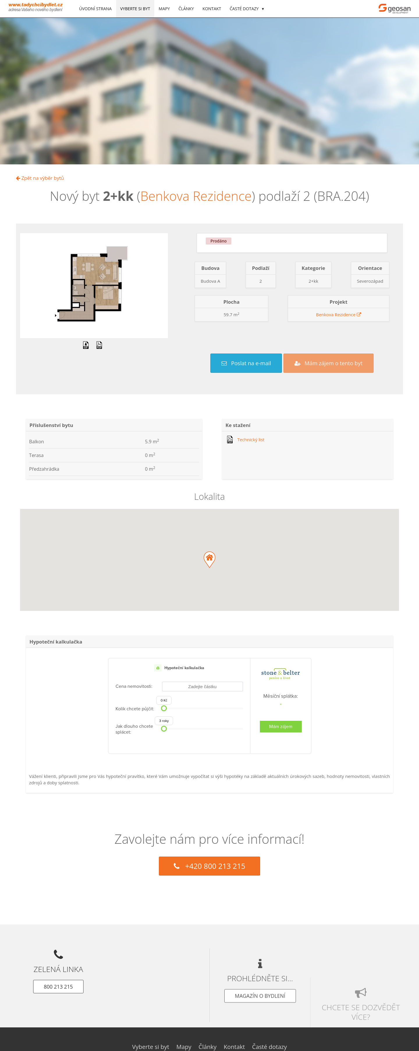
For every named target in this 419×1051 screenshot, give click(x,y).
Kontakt (212, 8)
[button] (209, 559)
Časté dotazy (245, 8)
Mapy (164, 8)
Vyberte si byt (135, 8)
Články (186, 8)
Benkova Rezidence (196, 196)
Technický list (250, 439)
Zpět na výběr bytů (40, 178)
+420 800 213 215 (209, 866)
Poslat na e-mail (246, 363)
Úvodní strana (95, 8)
